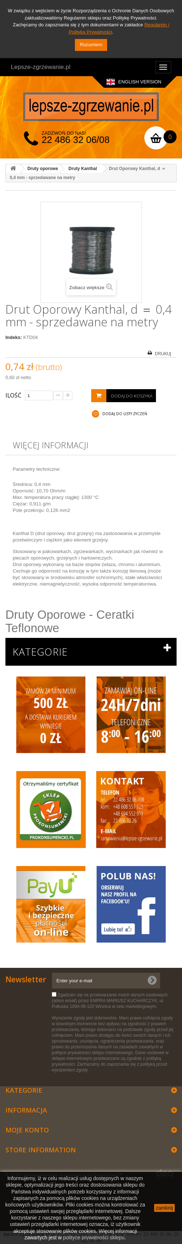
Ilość (13, 395)
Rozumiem (91, 44)
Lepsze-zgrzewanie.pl (40, 67)
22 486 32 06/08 (76, 139)
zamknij (164, 1208)
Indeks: (13, 337)
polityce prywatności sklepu (93, 1237)
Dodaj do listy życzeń (124, 413)
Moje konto (27, 1130)
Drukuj (163, 353)
